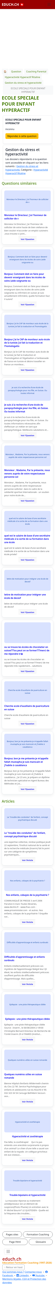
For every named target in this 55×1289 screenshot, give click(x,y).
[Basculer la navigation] (49, 4)
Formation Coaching (38, 1234)
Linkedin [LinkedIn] (22, 1275)
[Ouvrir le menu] (8, 1251)
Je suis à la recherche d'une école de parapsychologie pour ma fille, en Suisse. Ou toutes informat (26, 408)
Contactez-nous (33, 1271)
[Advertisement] (27, 38)
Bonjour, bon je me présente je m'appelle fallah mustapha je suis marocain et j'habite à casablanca (26, 762)
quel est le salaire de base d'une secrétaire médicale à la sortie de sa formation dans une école (27, 539)
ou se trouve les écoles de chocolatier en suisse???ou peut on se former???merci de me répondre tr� (26, 650)
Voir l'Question (27, 239)
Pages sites (12, 1234)
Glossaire (41, 1241)
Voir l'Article (27, 860)
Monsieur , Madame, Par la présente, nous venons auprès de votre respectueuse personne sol (27, 473)
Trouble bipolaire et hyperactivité (27, 1195)
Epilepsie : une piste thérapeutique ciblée (27, 1018)
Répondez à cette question (22, 136)
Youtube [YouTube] (38, 1275)
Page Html (15, 1241)
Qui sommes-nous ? (13, 1271)
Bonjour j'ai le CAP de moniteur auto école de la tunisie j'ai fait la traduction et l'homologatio (27, 343)
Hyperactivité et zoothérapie (27, 1136)
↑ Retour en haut (13, 1267)
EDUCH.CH (13, 4)
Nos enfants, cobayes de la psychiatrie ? (27, 894)
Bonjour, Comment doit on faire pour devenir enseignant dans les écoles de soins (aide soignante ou (24, 277)
